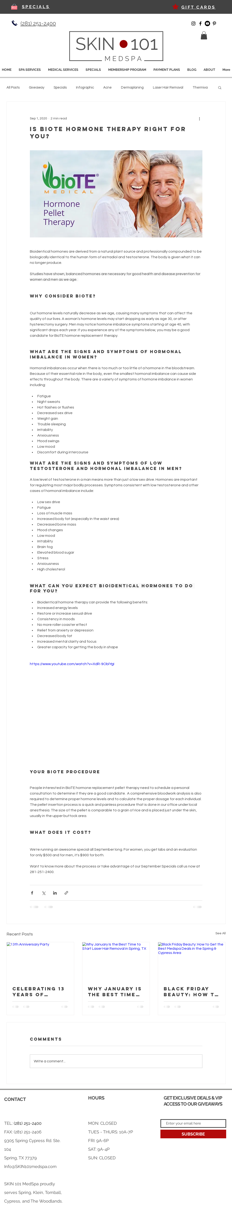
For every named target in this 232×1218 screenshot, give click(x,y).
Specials (60, 87)
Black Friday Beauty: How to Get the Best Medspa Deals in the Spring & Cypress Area (191, 991)
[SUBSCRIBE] (193, 1134)
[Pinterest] (214, 23)
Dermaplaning (132, 87)
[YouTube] (207, 23)
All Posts (13, 87)
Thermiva (200, 87)
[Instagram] (193, 23)
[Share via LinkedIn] (55, 893)
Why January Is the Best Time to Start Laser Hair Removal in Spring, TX (115, 991)
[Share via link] (66, 893)
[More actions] (199, 118)
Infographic (85, 87)
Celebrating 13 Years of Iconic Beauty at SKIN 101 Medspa (38, 991)
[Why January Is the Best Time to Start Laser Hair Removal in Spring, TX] (116, 961)
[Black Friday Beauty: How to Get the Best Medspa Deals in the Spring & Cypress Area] (191, 961)
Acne (107, 87)
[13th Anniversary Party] (40, 961)
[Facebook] (200, 23)
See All (220, 933)
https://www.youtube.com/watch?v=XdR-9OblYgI (72, 664)
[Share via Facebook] (32, 893)
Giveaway (36, 87)
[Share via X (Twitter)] (43, 893)
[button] (204, 35)
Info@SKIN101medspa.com (30, 1166)
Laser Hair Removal (168, 87)
